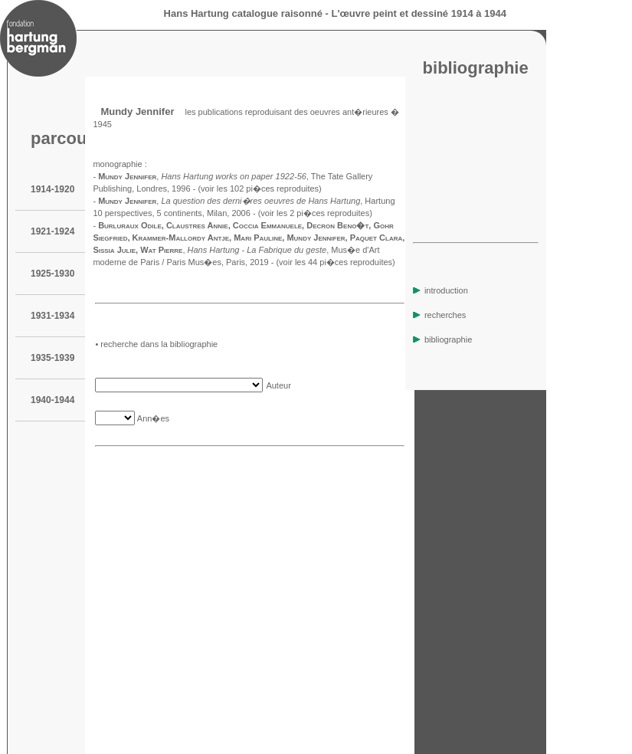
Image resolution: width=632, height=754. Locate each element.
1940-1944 (52, 400)
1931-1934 (52, 315)
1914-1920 (52, 189)
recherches (439, 315)
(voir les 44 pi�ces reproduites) (335, 262)
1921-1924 (52, 231)
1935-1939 (52, 357)
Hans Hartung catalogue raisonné (243, 13)
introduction (440, 290)
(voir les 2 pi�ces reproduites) (315, 213)
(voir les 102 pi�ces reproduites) (259, 188)
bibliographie (442, 339)
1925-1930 (52, 273)
